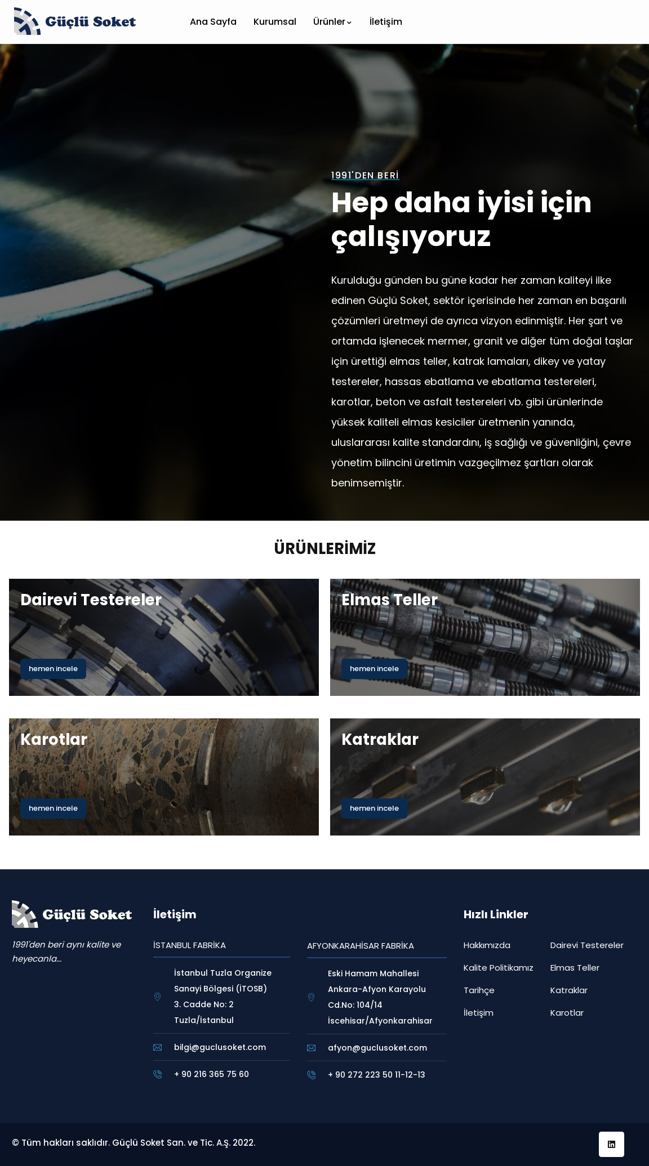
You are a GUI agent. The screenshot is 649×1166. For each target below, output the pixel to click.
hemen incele (53, 668)
